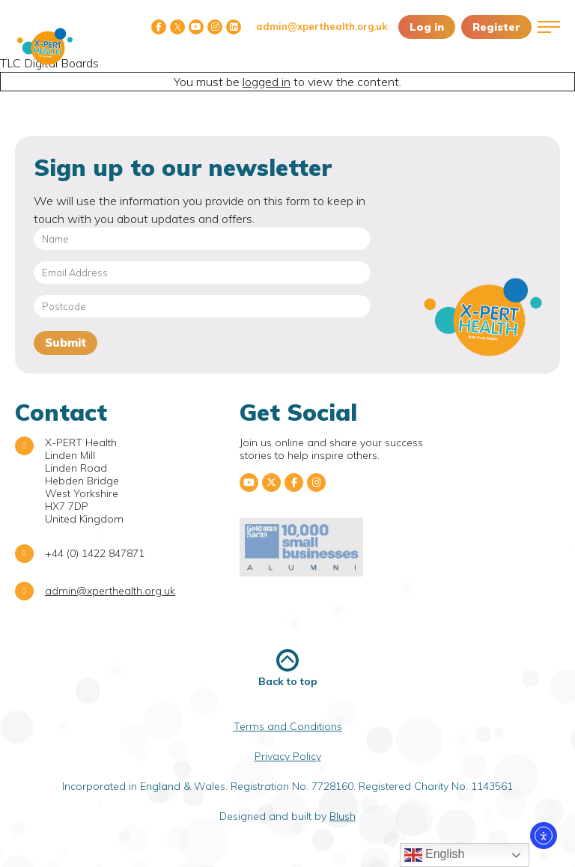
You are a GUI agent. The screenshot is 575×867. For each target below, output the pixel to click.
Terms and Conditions (288, 726)
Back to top (287, 668)
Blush (342, 816)
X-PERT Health (45, 46)
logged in (266, 81)
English (434, 855)
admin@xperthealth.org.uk (321, 26)
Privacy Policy (288, 756)
